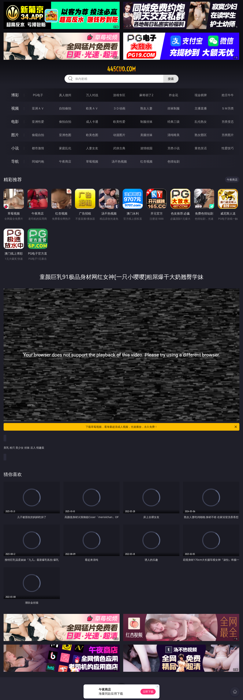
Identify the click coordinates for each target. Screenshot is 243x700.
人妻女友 (92, 148)
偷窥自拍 (38, 135)
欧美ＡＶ (92, 108)
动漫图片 (119, 135)
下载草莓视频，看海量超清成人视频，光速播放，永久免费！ (161, 427)
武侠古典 (119, 148)
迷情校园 (146, 148)
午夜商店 (65, 161)
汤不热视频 (119, 161)
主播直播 (201, 108)
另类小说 (173, 148)
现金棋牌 (201, 95)
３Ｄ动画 (119, 108)
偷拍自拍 (65, 122)
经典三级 (173, 122)
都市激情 (38, 148)
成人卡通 (92, 122)
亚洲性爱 (38, 122)
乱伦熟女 (201, 122)
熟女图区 (201, 135)
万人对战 (92, 95)
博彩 (15, 95)
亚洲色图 (65, 135)
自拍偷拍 (65, 108)
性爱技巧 (228, 148)
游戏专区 (119, 95)
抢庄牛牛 (228, 95)
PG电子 (38, 95)
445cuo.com (121, 69)
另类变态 (228, 122)
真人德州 (65, 95)
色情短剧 (173, 161)
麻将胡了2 (146, 95)
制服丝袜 (146, 122)
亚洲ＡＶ (38, 108)
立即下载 (148, 691)
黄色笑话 (201, 148)
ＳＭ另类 (228, 108)
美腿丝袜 (146, 135)
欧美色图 (92, 135)
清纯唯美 (173, 135)
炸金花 (173, 95)
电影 (15, 121)
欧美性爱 (119, 122)
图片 (15, 134)
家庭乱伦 (65, 148)
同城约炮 (38, 161)
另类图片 (228, 135)
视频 (15, 108)
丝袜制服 (173, 108)
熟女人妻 (146, 108)
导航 (15, 161)
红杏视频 (146, 161)
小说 (15, 148)
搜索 (171, 79)
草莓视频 (92, 161)
